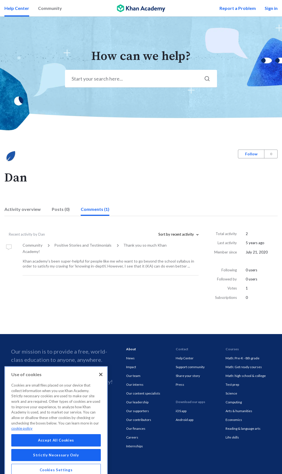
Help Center (16, 8)
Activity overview (22, 209)
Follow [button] (251, 153)
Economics (234, 420)
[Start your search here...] (141, 78)
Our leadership (137, 402)
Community (50, 8)
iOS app (181, 411)
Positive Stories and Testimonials (83, 245)
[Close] (101, 395)
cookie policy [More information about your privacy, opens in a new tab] (21, 449)
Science (231, 393)
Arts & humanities (239, 411)
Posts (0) (61, 209)
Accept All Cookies (56, 461)
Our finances (135, 428)
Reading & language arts (243, 428)
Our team (133, 376)
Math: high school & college (246, 376)
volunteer (83, 381)
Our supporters (137, 411)
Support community (190, 367)
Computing (234, 402)
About (131, 349)
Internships (134, 446)
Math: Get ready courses (244, 367)
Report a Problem (237, 8)
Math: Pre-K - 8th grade (242, 358)
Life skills (232, 437)
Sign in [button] (271, 8)
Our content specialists (143, 393)
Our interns (134, 384)
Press (180, 384)
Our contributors (138, 420)
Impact (131, 367)
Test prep (232, 384)
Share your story (188, 376)
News (130, 358)
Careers (132, 437)
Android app (184, 420)
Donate (54, 381)
